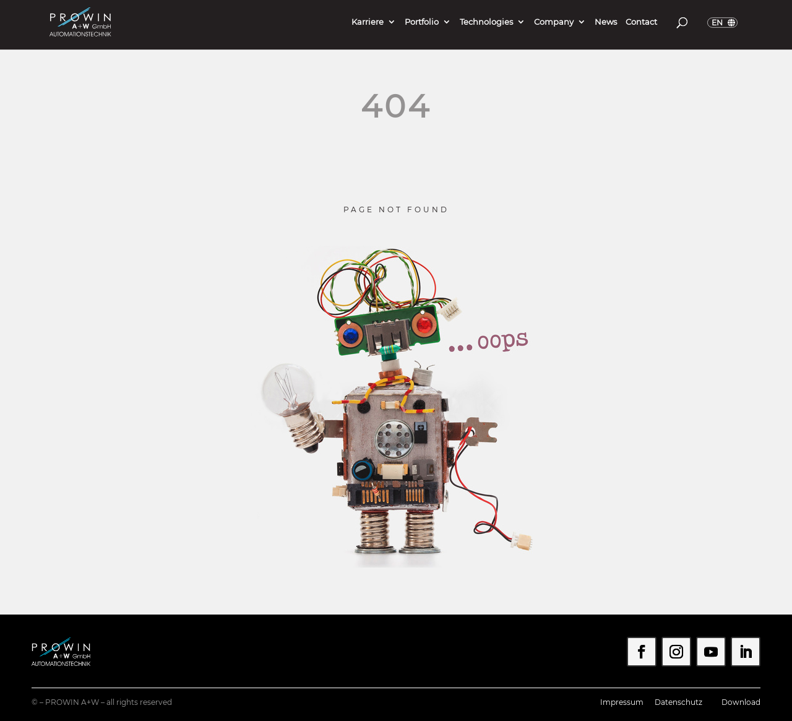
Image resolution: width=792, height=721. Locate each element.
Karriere (367, 22)
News (606, 22)
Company (554, 22)
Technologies (486, 22)
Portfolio (422, 22)
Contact (641, 22)
